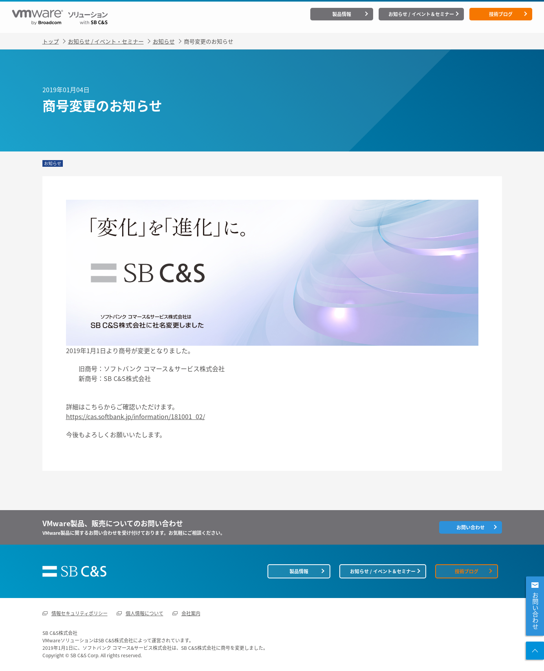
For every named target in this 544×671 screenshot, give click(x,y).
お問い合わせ (535, 611)
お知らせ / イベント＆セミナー (421, 14)
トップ (50, 41)
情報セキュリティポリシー (79, 613)
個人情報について (144, 613)
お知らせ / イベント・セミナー (106, 41)
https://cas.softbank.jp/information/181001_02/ (135, 416)
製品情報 (341, 14)
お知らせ (164, 41)
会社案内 (190, 613)
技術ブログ (501, 14)
